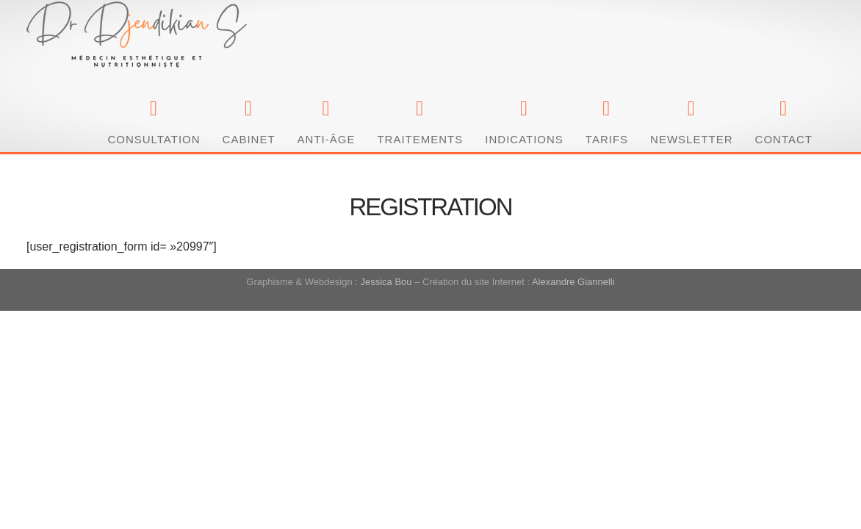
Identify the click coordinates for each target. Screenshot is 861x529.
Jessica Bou (385, 191)
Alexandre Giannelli (573, 191)
